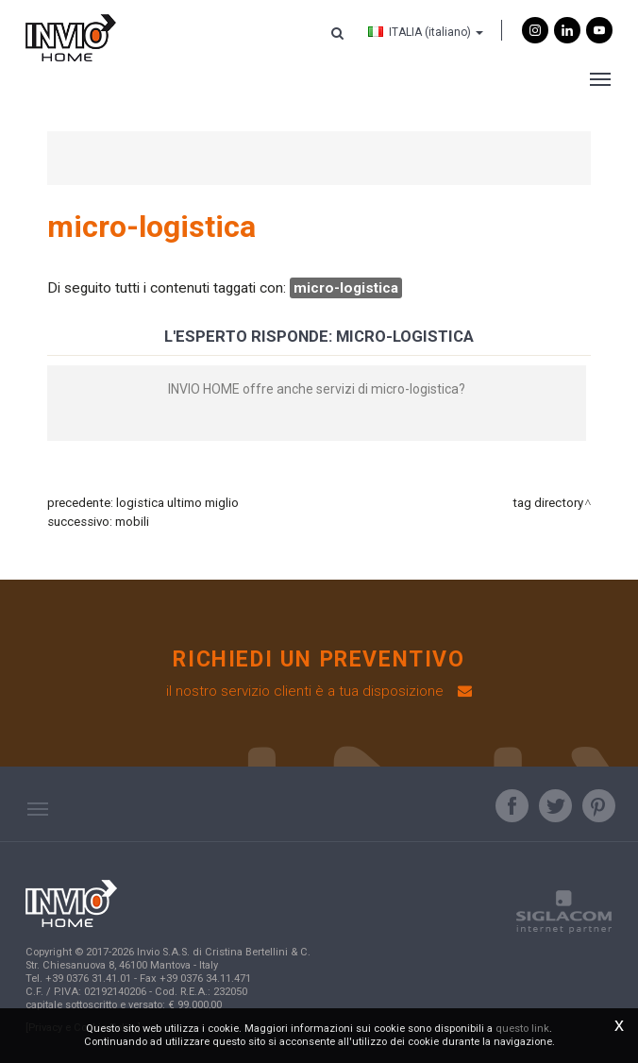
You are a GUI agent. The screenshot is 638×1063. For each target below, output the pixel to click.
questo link (522, 1028)
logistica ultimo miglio (177, 503)
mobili (132, 522)
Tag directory (547, 503)
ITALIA (425, 32)
